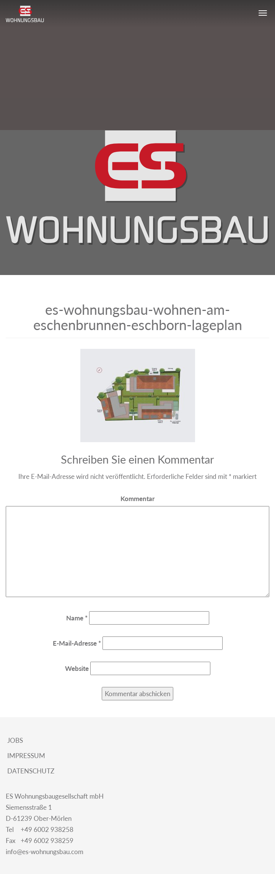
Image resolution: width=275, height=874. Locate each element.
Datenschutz (30, 771)
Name (77, 618)
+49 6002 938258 (39, 829)
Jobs (14, 740)
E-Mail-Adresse (77, 643)
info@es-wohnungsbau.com (44, 852)
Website (77, 668)
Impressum (25, 756)
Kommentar (137, 499)
